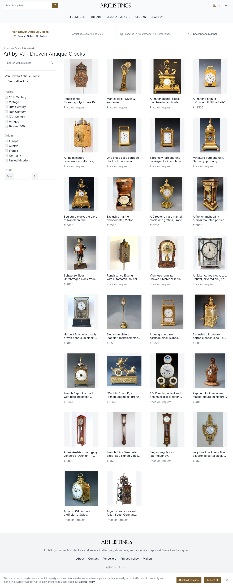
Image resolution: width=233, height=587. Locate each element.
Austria (13, 146)
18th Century (17, 111)
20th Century (17, 97)
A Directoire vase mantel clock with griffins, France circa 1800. (167, 220)
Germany (15, 155)
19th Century (17, 107)
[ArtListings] (116, 542)
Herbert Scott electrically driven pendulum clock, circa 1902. (80, 338)
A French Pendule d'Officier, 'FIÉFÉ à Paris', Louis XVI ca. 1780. (209, 102)
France (13, 150)
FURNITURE (77, 16)
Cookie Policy (87, 581)
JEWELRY (157, 16)
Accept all (212, 580)
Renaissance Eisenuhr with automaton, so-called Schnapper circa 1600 (124, 279)
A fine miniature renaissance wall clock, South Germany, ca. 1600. (80, 161)
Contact (93, 558)
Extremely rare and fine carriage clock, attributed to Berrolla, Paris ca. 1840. (167, 161)
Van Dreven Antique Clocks (30, 31)
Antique (14, 121)
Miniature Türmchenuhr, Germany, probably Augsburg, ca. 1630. (208, 161)
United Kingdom (19, 160)
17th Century (17, 116)
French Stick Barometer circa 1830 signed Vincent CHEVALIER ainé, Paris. (124, 455)
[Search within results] (52, 63)
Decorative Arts (18, 81)
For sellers (109, 558)
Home (6, 48)
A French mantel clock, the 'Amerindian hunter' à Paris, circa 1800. (166, 102)
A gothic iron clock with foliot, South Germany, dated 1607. (122, 514)
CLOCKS (140, 16)
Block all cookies (189, 580)
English (111, 567)
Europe (13, 141)
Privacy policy (129, 558)
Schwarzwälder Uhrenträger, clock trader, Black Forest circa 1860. (80, 279)
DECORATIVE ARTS (118, 16)
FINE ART (96, 16)
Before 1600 (17, 126)
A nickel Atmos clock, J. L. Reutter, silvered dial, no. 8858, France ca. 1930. (210, 279)
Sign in (216, 5)
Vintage (14, 102)
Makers (148, 558)
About (80, 558)
